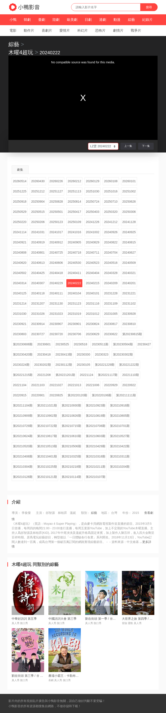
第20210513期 (47, 446)
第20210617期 (47, 436)
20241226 (92, 222)
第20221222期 (129, 364)
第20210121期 (47, 477)
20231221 (129, 293)
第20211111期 (126, 395)
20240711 (92, 252)
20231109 (110, 303)
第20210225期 (47, 466)
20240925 (129, 232)
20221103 (38, 385)
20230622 (110, 334)
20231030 (19, 313)
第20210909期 (22, 415)
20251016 (110, 191)
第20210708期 (95, 426)
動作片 (29, 30)
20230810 (129, 324)
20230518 (80, 344)
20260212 (74, 181)
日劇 (88, 19)
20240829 (92, 242)
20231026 (38, 313)
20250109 (74, 222)
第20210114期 (71, 477)
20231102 (129, 303)
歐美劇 (72, 19)
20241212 (110, 222)
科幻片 (82, 30)
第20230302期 (122, 354)
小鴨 (13, 19)
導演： (16, 513)
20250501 (56, 211)
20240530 (74, 262)
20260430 (38, 181)
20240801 (38, 252)
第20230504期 (122, 344)
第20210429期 (95, 446)
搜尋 (149, 7)
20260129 (92, 181)
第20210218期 (71, 466)
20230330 (83, 354)
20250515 (38, 211)
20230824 (92, 324)
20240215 (92, 283)
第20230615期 (132, 334)
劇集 (20, 169)
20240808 (19, 252)
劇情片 (118, 30)
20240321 (129, 273)
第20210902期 (47, 415)
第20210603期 (95, 436)
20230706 (74, 334)
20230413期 (64, 354)
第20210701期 (119, 426)
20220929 (110, 385)
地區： (105, 513)
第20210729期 (22, 426)
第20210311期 (119, 456)
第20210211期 (95, 466)
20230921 (19, 324)
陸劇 (56, 19)
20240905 (74, 242)
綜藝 (131, 19)
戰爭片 (136, 30)
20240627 (129, 252)
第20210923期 (95, 405)
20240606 (56, 262)
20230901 (74, 324)
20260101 (129, 181)
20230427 (144, 344)
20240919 (38, 242)
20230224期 (21, 364)
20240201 (129, 283)
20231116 (92, 303)
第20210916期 (119, 405)
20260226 (56, 181)
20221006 (92, 385)
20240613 (38, 262)
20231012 (92, 313)
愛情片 (64, 30)
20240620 (19, 262)
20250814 (74, 201)
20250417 (74, 211)
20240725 (56, 252)
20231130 (56, 303)
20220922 (129, 385)
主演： (40, 513)
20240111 (56, 293)
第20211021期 (47, 405)
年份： (126, 513)
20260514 (19, 181)
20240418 (56, 273)
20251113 (74, 191)
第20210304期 (22, 466)
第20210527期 (119, 436)
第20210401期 (47, 456)
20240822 (110, 242)
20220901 (38, 395)
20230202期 (42, 364)
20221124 (86, 375)
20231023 (56, 313)
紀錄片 (147, 19)
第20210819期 (95, 415)
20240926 (110, 232)
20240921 (19, 242)
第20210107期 (95, 477)
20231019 (74, 313)
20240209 (110, 283)
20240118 (38, 293)
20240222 (74, 283)
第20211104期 (22, 405)
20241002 (92, 232)
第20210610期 (71, 436)
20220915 (19, 395)
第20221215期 (22, 375)
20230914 (38, 324)
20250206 (38, 222)
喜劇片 (47, 30)
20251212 (38, 191)
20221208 (44, 375)
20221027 (56, 385)
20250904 (38, 201)
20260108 (110, 181)
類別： (85, 513)
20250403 (92, 211)
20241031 (38, 232)
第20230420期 (22, 354)
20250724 (92, 201)
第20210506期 (71, 446)
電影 (13, 30)
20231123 (74, 303)
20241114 (19, 232)
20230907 (56, 324)
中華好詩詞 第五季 (24, 618)
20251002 (129, 191)
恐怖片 (100, 30)
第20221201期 (65, 375)
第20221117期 (107, 375)
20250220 (19, 222)
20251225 (19, 191)
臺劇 (41, 19)
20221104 (19, 385)
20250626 (129, 201)
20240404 (92, 273)
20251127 (56, 191)
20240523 (92, 262)
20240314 (19, 283)
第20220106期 (101, 395)
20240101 (92, 293)
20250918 (19, 201)
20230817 (110, 324)
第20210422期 (119, 446)
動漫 (116, 19)
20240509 (129, 262)
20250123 (56, 222)
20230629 (92, 334)
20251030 (92, 191)
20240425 (38, 273)
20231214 (19, 303)
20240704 (110, 252)
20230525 (62, 344)
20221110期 (130, 375)
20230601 (44, 344)
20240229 (56, 283)
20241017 (56, 232)
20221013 (74, 385)
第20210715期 (71, 426)
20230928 (129, 313)
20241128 (129, 222)
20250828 (56, 201)
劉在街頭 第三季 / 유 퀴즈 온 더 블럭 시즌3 (40, 675)
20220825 (56, 395)
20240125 (19, 293)
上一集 (128, 146)
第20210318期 (95, 456)
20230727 (38, 334)
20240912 (56, 242)
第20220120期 (77, 395)
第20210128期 (22, 477)
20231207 (38, 303)
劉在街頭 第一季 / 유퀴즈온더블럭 (108, 618)
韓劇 (27, 19)
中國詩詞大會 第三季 (62, 618)
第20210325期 (71, 456)
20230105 (83, 364)
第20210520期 (22, 446)
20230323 (101, 354)
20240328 (110, 273)
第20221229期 (104, 364)
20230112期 (64, 364)
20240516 (110, 262)
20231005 (110, 313)
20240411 (74, 273)
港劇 (102, 19)
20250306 (129, 211)
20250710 (110, 201)
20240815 (129, 242)
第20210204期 (119, 466)
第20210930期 (71, 405)
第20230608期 (22, 344)
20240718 (74, 252)
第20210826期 (71, 415)
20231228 (110, 293)
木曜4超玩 (20, 52)
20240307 (38, 283)
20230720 (56, 334)
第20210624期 (22, 436)
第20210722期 (47, 426)
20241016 (74, 232)
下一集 (146, 146)
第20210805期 (119, 415)
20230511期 (100, 344)
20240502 (19, 273)
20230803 (19, 334)
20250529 (19, 211)
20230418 (44, 354)
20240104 (74, 293)
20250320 (110, 211)
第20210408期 (22, 456)
